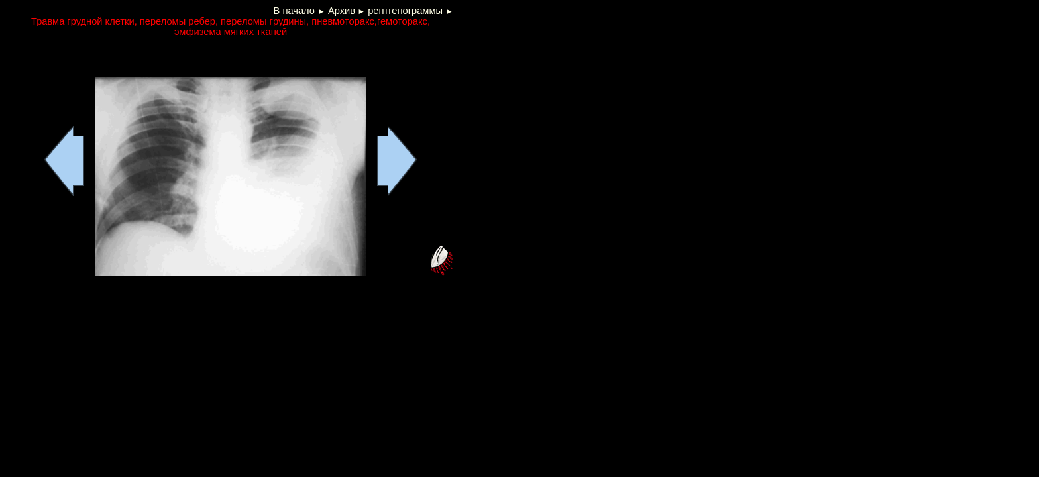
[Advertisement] (163, 57)
